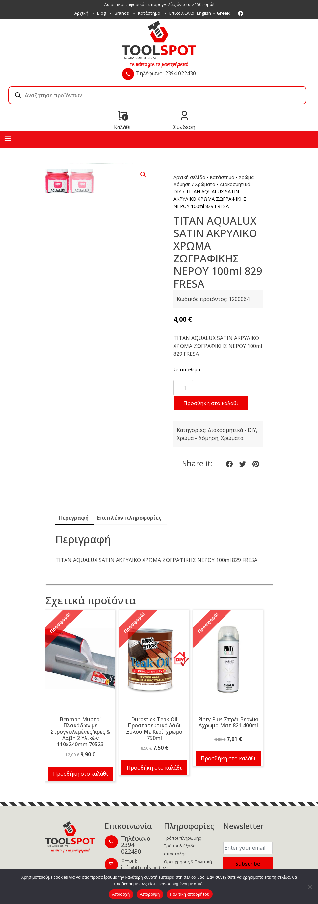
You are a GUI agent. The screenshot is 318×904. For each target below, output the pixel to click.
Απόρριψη (150, 894)
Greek (223, 13)
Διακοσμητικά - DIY (232, 430)
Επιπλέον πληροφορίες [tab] (129, 517)
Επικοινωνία (181, 13)
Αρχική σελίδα (189, 177)
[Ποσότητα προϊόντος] (183, 387)
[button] (143, 175)
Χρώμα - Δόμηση (197, 438)
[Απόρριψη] (309, 886)
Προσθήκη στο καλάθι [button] (80, 773)
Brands (122, 13)
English (204, 13)
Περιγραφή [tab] (74, 517)
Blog (101, 13)
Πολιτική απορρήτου (189, 894)
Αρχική (81, 13)
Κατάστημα (149, 13)
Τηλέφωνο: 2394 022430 (166, 73)
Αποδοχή (121, 894)
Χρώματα (205, 184)
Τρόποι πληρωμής (182, 838)
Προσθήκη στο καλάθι (210, 403)
